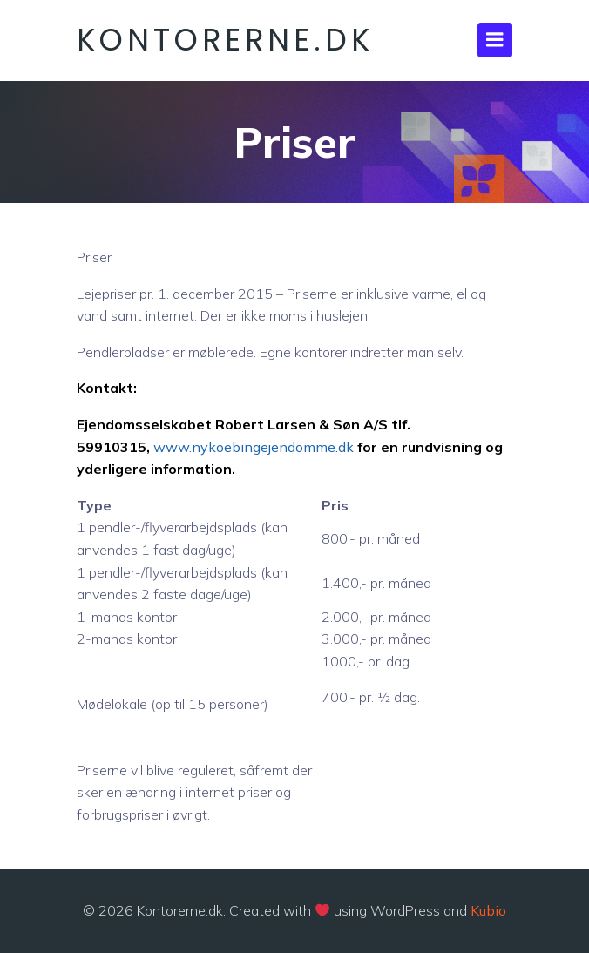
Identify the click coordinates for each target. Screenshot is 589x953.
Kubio (488, 910)
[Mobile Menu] (494, 40)
